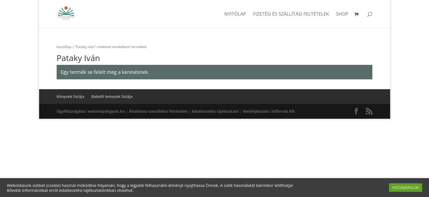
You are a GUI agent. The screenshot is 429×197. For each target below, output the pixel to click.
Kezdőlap (64, 46)
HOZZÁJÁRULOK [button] (405, 187)
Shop (342, 14)
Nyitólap (235, 14)
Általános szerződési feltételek (158, 111)
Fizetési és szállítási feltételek (291, 14)
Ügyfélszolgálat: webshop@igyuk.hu (91, 111)
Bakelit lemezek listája (112, 96)
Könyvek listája (70, 96)
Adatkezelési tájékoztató (215, 111)
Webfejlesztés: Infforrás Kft (269, 111)
